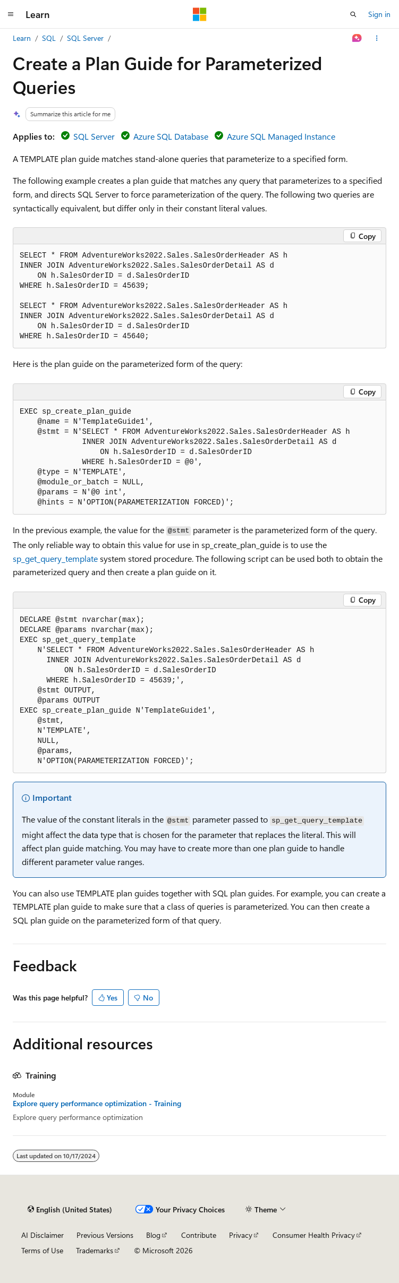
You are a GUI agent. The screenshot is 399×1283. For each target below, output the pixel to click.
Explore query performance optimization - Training (97, 1103)
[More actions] (377, 38)
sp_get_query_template (55, 558)
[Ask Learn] (357, 38)
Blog (153, 1235)
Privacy (240, 1235)
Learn (22, 38)
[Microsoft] (200, 14)
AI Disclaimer (42, 1235)
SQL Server (85, 38)
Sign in (379, 14)
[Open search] (353, 14)
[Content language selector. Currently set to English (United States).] (69, 1209)
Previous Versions (105, 1235)
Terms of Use (42, 1250)
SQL (49, 38)
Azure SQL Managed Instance (281, 136)
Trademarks (94, 1250)
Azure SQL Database (170, 136)
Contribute (198, 1235)
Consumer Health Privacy (314, 1235)
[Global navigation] (10, 14)
